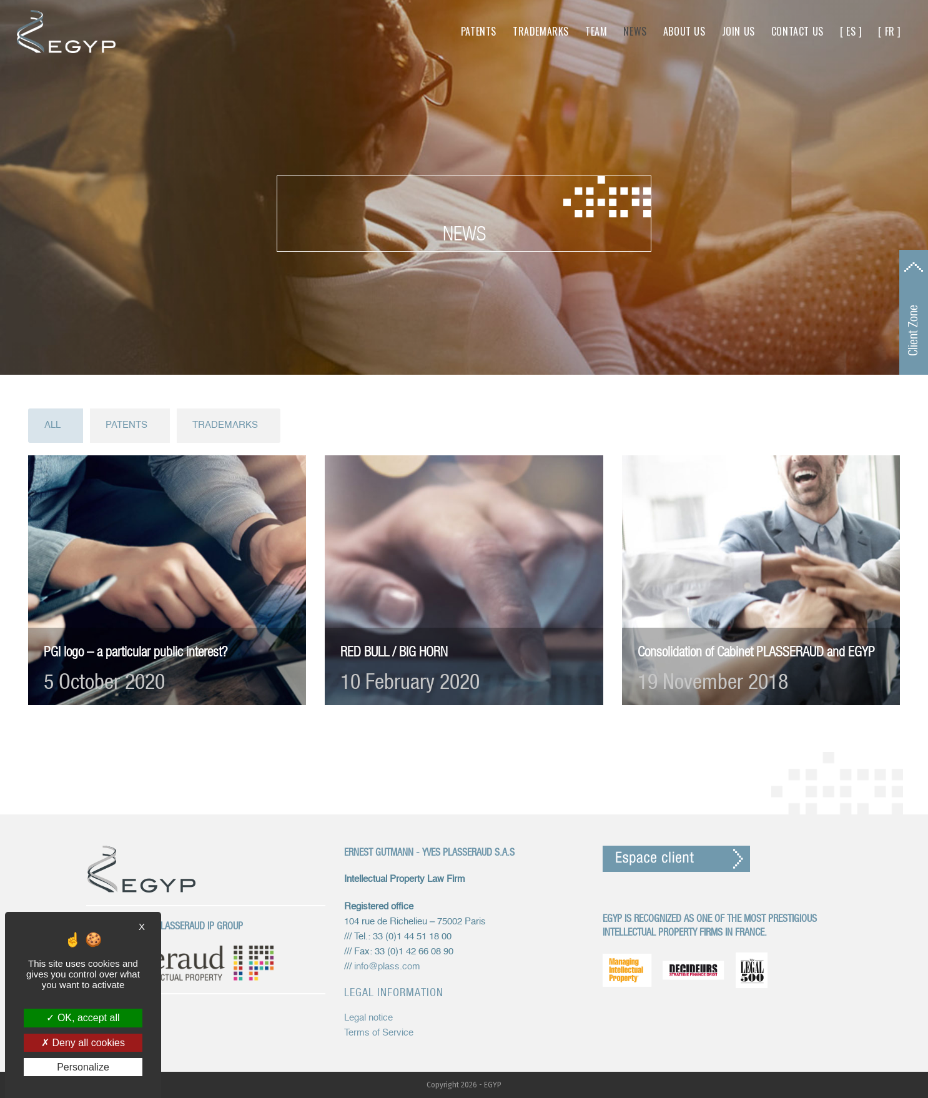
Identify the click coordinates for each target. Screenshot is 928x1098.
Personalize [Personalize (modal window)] (83, 1067)
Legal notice (368, 1017)
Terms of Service (378, 1032)
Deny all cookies (83, 1042)
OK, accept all (82, 1017)
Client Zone (913, 330)
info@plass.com (387, 966)
